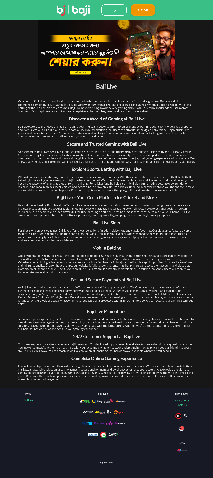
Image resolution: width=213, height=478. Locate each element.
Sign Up (143, 9)
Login (113, 10)
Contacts (181, 404)
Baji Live (28, 400)
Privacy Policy (181, 400)
